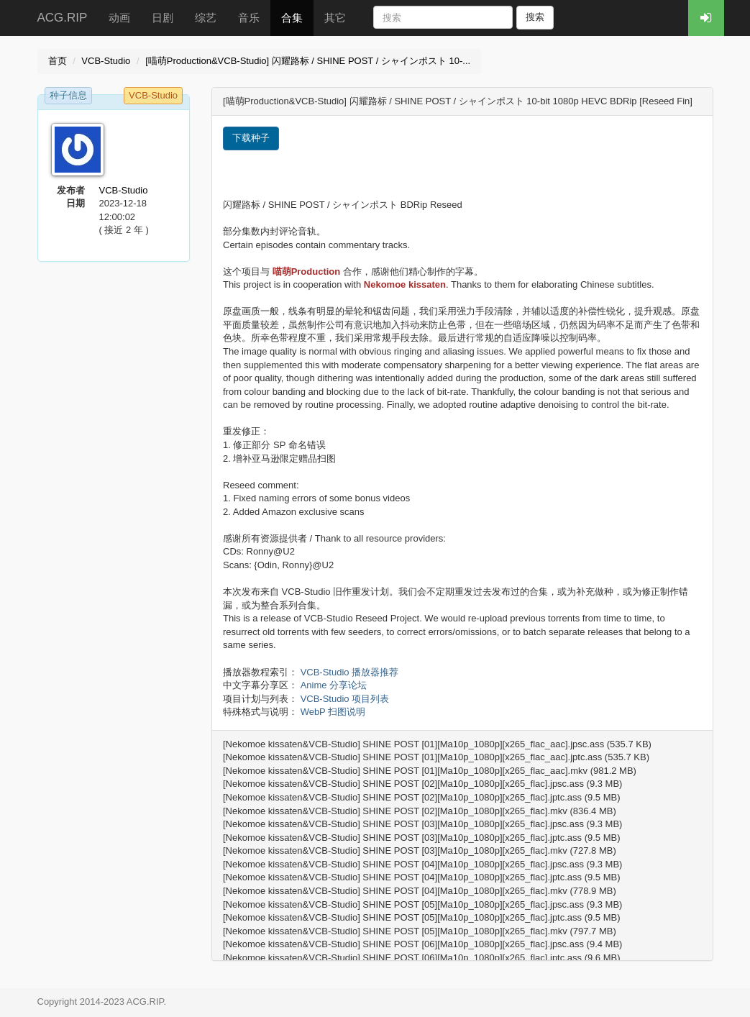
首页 (57, 60)
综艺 (205, 18)
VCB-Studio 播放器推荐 (350, 672)
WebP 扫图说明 (333, 711)
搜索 (535, 17)
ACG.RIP (62, 17)
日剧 (162, 18)
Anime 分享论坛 (334, 685)
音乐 (249, 18)
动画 (119, 18)
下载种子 (251, 137)
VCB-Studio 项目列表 (345, 698)
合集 (292, 18)
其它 (335, 18)
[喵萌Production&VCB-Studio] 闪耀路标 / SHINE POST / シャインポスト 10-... (307, 60)
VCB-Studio (105, 60)
